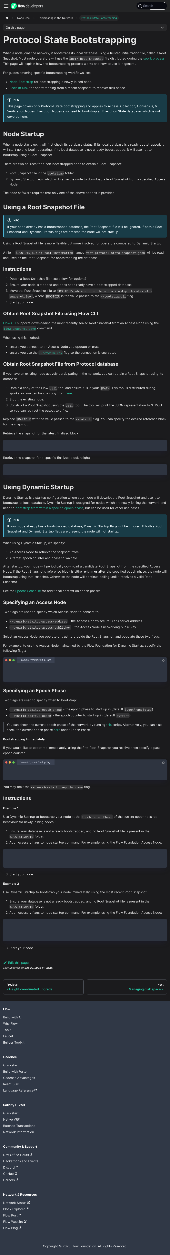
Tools (7, 1030)
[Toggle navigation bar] (6, 6)
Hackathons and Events (20, 1161)
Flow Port (12, 1215)
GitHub (10, 1174)
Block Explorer (15, 1209)
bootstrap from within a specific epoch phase (49, 508)
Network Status (16, 1203)
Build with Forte (14, 1071)
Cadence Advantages (19, 1078)
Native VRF (11, 1119)
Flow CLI (9, 323)
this (109, 725)
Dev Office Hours (17, 1155)
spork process (154, 58)
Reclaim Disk (18, 88)
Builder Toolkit (14, 1042)
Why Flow (10, 1023)
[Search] (151, 5)
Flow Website (14, 1222)
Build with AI (12, 1017)
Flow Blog (12, 1228)
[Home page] (7, 18)
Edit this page (16, 963)
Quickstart (11, 1065)
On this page (15, 27)
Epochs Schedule (28, 591)
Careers (10, 1180)
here (68, 393)
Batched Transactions (19, 1126)
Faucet (8, 1036)
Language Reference (20, 1090)
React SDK (11, 1084)
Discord (10, 1167)
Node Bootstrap (21, 82)
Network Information (18, 1132)
